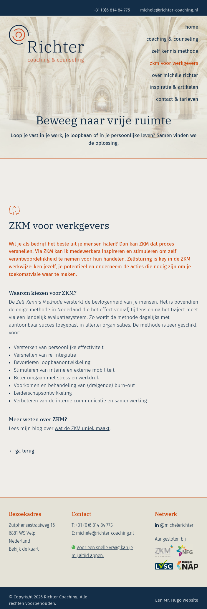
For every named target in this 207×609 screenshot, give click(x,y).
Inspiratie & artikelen (174, 87)
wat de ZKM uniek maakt (82, 428)
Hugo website (184, 600)
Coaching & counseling (172, 39)
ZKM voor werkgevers (174, 63)
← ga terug (21, 451)
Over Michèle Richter (175, 75)
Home (191, 27)
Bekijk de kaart (24, 549)
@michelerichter (174, 525)
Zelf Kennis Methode (175, 51)
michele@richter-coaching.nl (169, 10)
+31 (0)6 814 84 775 (112, 10)
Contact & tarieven (177, 99)
